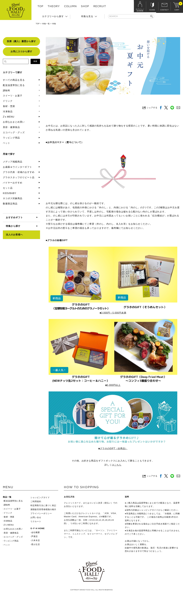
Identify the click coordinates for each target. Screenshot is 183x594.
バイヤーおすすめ (12, 182)
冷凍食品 (8, 111)
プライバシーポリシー (41, 513)
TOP (40, 6)
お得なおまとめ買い (14, 122)
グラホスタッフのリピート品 (18, 177)
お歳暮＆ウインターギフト (17, 167)
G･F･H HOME (37, 528)
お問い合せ (35, 517)
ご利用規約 (35, 501)
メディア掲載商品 (12, 161)
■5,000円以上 (113, 385)
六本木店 (35, 540)
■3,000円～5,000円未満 (113, 313)
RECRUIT (99, 6)
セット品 (8, 188)
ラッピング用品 (11, 138)
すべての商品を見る (14, 80)
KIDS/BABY (9, 193)
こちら (117, 465)
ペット (6, 143)
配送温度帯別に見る (14, 85)
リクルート (35, 521)
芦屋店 (34, 536)
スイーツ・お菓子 (12, 95)
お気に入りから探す (21, 51)
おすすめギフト (14, 217)
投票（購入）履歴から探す (21, 41)
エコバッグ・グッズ (14, 132)
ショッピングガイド (40, 497)
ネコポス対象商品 (12, 198)
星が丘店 (35, 544)
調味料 (6, 90)
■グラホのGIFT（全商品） (113, 448)
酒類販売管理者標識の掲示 (43, 509)
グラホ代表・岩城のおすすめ (18, 172)
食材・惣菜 (9, 106)
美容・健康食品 (11, 127)
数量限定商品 (10, 203)
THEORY (54, 6)
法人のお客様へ (14, 234)
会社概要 (35, 532)
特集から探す (13, 226)
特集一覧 (46, 24)
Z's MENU (8, 117)
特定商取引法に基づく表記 (43, 505)
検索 (35, 61)
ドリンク (8, 101)
